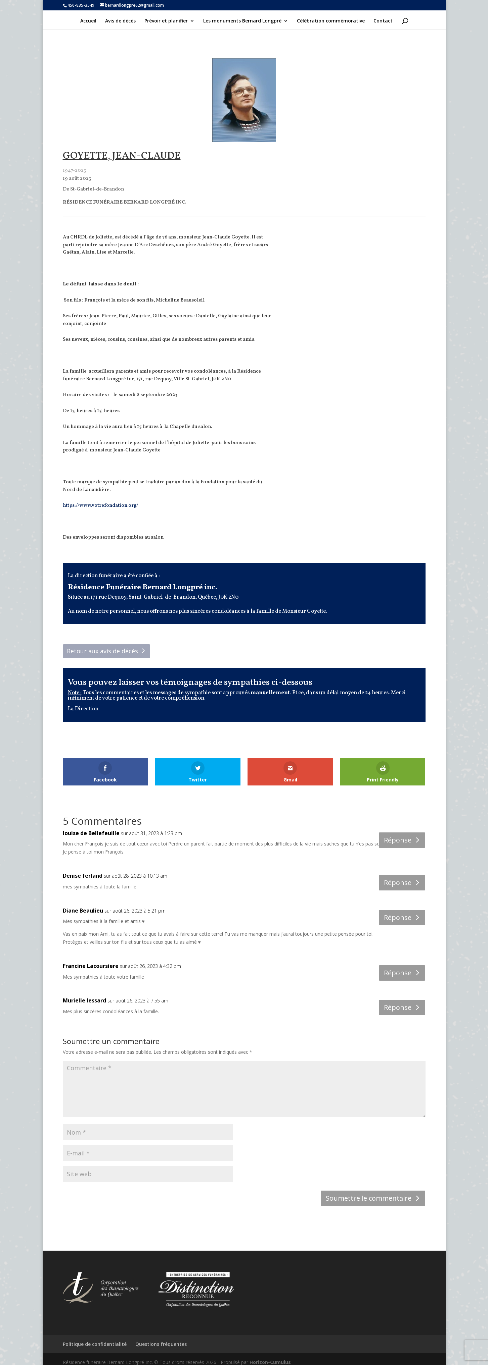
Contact (383, 21)
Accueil (88, 21)
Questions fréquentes (161, 1344)
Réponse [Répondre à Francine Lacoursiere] (397, 972)
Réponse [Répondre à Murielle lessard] (397, 1007)
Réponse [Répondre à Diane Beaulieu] (397, 917)
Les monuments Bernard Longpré (242, 21)
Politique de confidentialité (95, 1344)
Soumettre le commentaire (368, 1198)
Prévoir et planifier (166, 21)
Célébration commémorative (331, 21)
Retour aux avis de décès (102, 651)
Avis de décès (120, 21)
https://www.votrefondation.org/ (100, 505)
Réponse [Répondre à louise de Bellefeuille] (397, 839)
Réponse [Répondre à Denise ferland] (397, 882)
